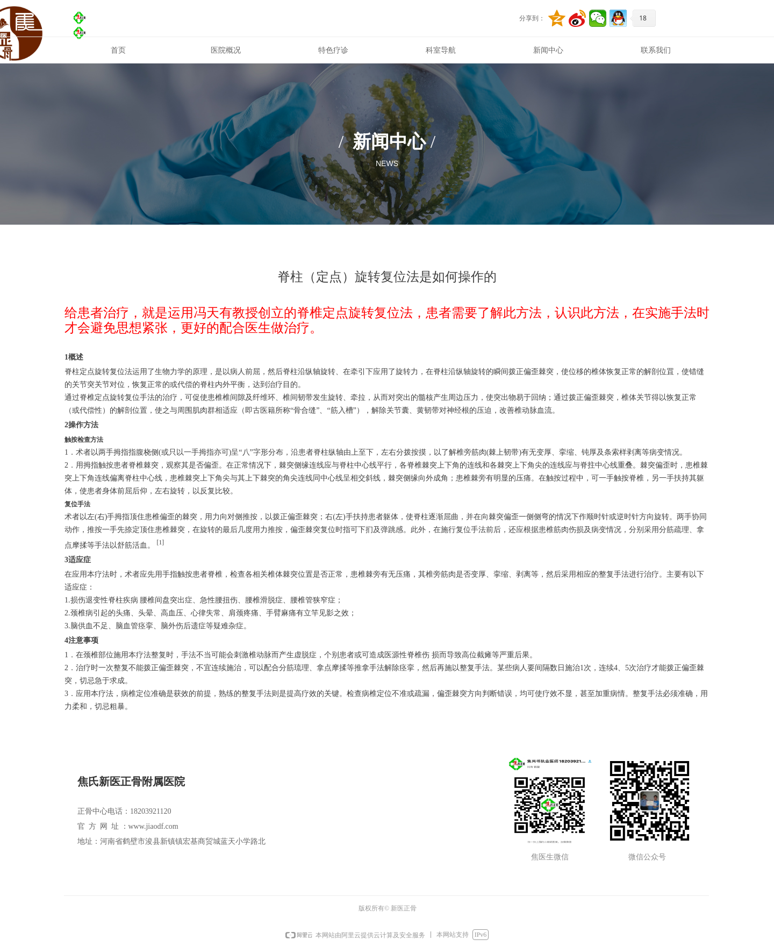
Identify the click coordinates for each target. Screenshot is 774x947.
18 (643, 18)
